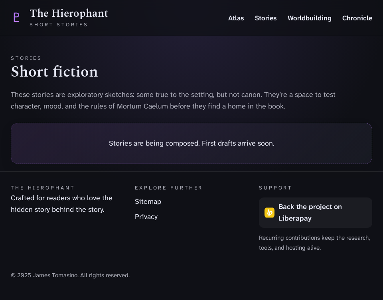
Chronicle (357, 18)
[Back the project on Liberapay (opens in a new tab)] (315, 212)
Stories (266, 18)
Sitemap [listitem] (148, 201)
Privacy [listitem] (146, 216)
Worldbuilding (310, 18)
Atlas (236, 18)
